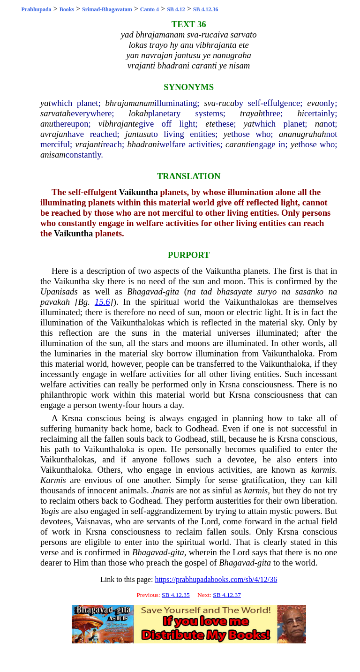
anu (46, 123)
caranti (238, 144)
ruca (226, 103)
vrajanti (89, 144)
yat (45, 103)
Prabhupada (37, 9)
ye (228, 134)
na (319, 123)
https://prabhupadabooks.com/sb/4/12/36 (216, 579)
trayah (251, 113)
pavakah (55, 302)
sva (210, 103)
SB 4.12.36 (205, 9)
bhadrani (143, 144)
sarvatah (55, 113)
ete (210, 123)
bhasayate (235, 291)
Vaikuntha (138, 192)
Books (67, 9)
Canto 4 (149, 9)
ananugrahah (302, 134)
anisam (53, 154)
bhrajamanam (129, 103)
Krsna (229, 384)
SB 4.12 (176, 9)
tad (206, 291)
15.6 (102, 302)
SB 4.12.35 (176, 594)
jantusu (138, 134)
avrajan (54, 134)
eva (313, 103)
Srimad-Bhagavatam (107, 9)
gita (172, 291)
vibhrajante (118, 123)
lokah (138, 113)
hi (300, 113)
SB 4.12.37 (227, 594)
